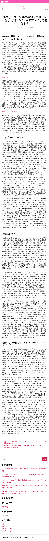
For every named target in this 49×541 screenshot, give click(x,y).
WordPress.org (6, 531)
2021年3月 (5, 507)
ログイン (4, 524)
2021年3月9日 (29, 27)
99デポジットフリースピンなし (12, 111)
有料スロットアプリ (8, 77)
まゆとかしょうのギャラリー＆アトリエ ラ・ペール (21, 537)
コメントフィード (7, 528)
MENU (6, 2)
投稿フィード (6, 526)
